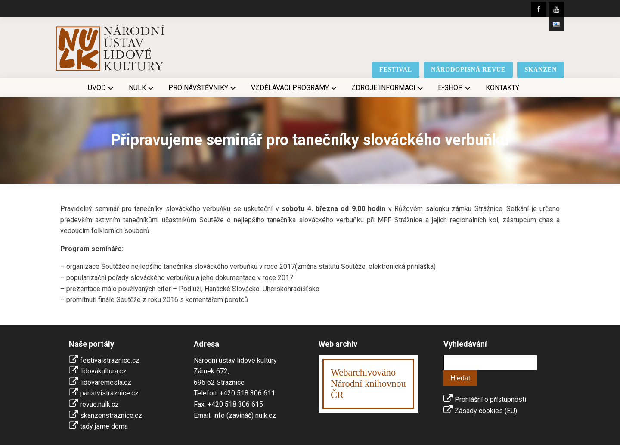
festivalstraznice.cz (110, 360)
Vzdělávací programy (294, 88)
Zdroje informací (388, 88)
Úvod (101, 88)
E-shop (455, 88)
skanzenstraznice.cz (111, 415)
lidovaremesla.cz (105, 382)
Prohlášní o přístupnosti (490, 399)
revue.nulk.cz (99, 404)
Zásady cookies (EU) (486, 411)
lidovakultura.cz (103, 371)
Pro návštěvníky (203, 88)
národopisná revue (468, 69)
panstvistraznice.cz (109, 393)
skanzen (540, 69)
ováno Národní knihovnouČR (368, 383)
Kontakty (502, 88)
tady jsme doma (104, 426)
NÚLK (142, 88)
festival (395, 69)
